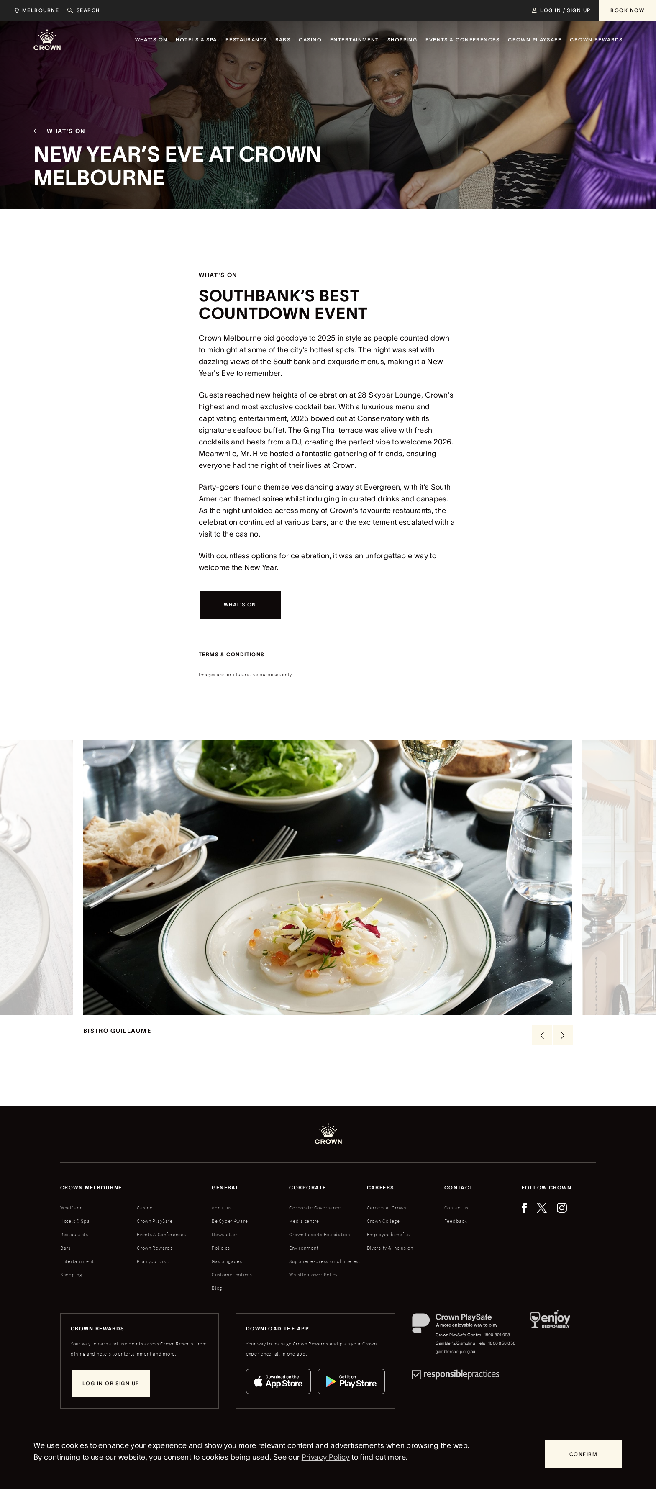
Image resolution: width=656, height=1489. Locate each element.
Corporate (307, 1187)
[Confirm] (583, 1454)
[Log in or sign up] (111, 1383)
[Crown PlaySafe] (464, 1325)
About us (222, 1207)
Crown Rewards (154, 1248)
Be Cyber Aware (230, 1221)
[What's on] (240, 605)
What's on (71, 1207)
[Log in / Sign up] (561, 10)
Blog (217, 1288)
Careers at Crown (387, 1207)
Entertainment (77, 1261)
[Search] (83, 10)
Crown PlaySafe (154, 1221)
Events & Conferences (161, 1234)
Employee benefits (388, 1234)
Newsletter (224, 1234)
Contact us (456, 1207)
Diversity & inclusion (390, 1248)
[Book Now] (627, 10)
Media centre (304, 1221)
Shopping (71, 1274)
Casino (144, 1207)
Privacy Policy (326, 1457)
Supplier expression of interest (324, 1261)
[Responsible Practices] (455, 1374)
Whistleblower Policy (313, 1274)
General (225, 1187)
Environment (303, 1248)
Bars (65, 1248)
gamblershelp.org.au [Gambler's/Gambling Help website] (456, 1351)
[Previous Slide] (542, 1035)
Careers (381, 1187)
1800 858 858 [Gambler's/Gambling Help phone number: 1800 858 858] (501, 1343)
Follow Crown (546, 1187)
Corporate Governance (315, 1207)
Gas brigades (227, 1261)
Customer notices (232, 1274)
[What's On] (56, 133)
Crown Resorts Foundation (319, 1234)
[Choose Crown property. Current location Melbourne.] (35, 10)
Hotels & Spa (75, 1221)
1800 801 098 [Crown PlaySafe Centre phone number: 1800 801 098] (497, 1334)
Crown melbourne (91, 1187)
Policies (221, 1248)
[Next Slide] (563, 1035)
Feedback (455, 1221)
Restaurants (74, 1234)
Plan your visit (153, 1261)
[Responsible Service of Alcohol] (550, 1334)
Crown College (383, 1221)
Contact (458, 1187)
